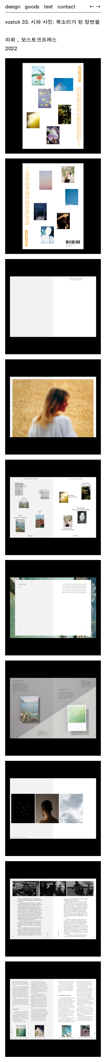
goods (32, 6)
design (12, 6)
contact (66, 6)
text (48, 6)
